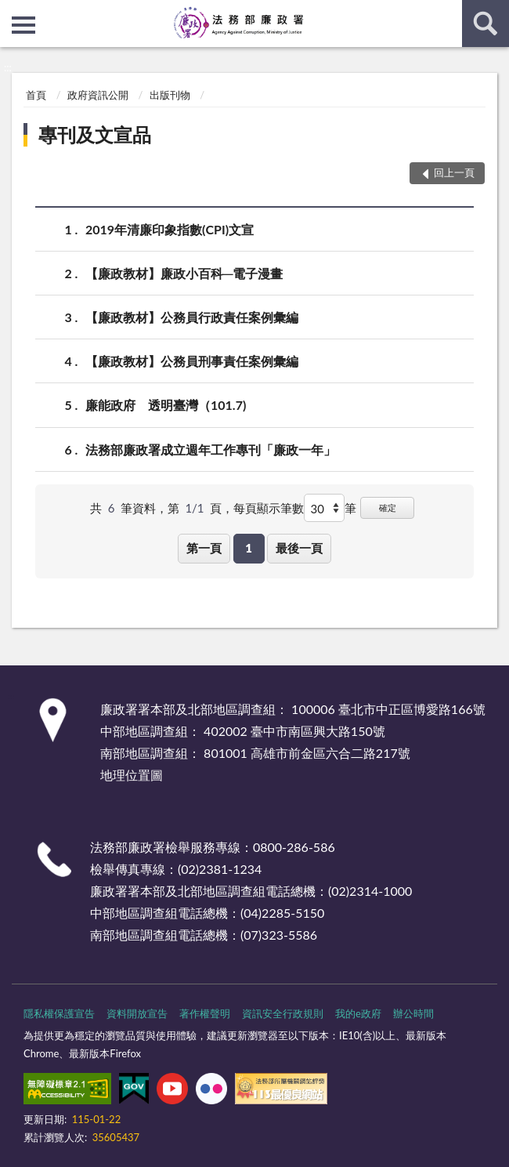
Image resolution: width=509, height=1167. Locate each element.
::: (12, 11)
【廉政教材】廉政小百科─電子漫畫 (184, 273)
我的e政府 (358, 1013)
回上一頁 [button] (454, 172)
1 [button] (248, 548)
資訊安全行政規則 (282, 1013)
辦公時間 (413, 1013)
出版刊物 (170, 95)
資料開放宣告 (137, 1013)
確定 (387, 507)
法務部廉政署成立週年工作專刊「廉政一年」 (210, 449)
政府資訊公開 (97, 95)
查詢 (485, 23)
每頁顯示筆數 (268, 508)
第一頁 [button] (204, 548)
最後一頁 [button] (299, 548)
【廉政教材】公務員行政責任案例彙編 (191, 317)
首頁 (36, 95)
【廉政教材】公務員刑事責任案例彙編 (191, 361)
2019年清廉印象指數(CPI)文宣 (169, 229)
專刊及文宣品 (94, 134)
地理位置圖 (131, 774)
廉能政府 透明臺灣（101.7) (165, 405)
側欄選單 (23, 25)
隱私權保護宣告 (59, 1013)
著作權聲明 (204, 1013)
